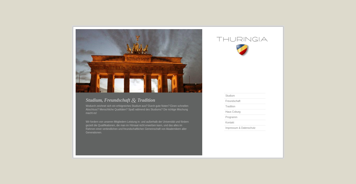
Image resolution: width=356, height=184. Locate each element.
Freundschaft (233, 101)
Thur (242, 47)
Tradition (231, 106)
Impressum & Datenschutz (241, 127)
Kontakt (230, 122)
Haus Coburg (233, 111)
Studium (230, 95)
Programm (232, 117)
